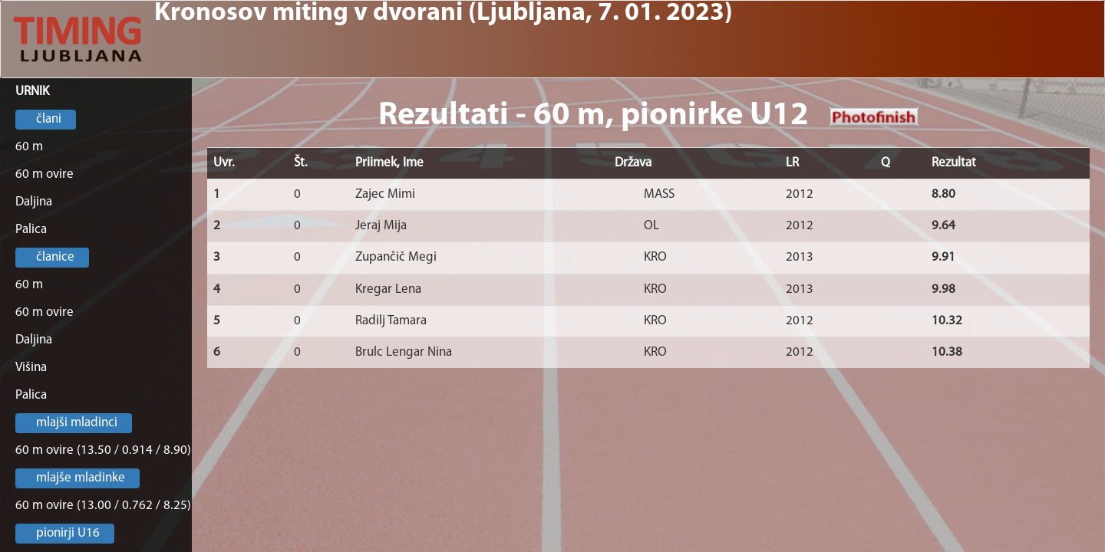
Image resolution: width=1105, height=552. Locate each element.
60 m (29, 146)
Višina (31, 367)
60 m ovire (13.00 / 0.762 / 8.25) (103, 505)
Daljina (33, 202)
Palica (31, 229)
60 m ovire (44, 174)
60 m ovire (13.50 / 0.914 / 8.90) (103, 450)
